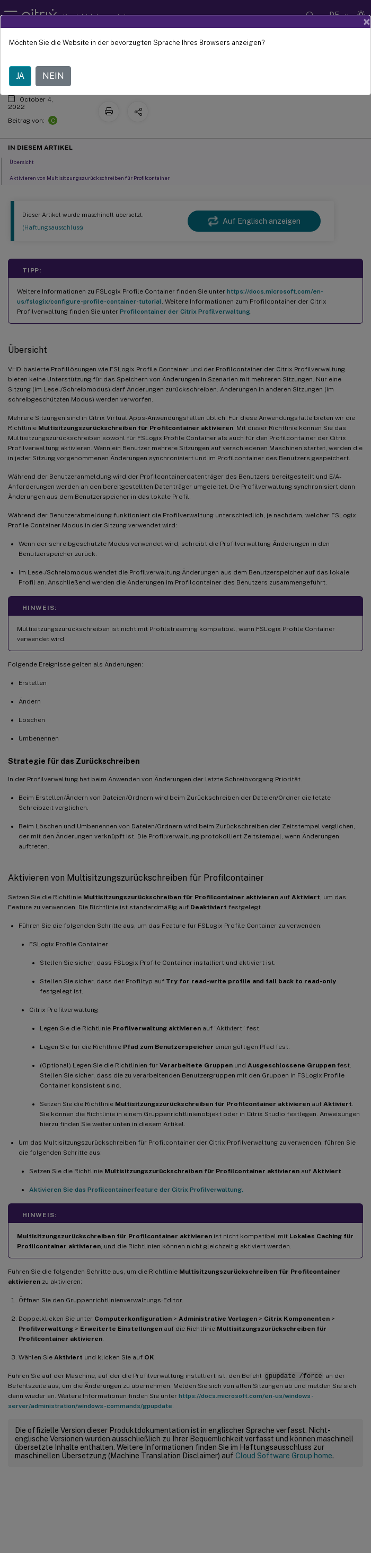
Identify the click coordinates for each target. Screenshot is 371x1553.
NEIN (53, 76)
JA (20, 76)
